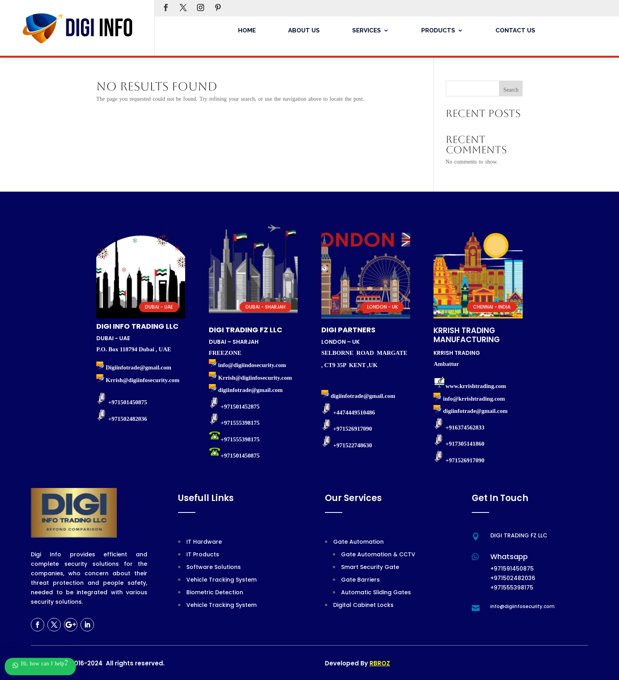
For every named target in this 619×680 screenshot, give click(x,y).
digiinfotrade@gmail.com (475, 411)
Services (366, 30)
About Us (304, 30)
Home (247, 30)
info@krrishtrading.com (474, 399)
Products (438, 30)
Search (510, 90)
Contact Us (515, 30)
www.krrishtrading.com (475, 386)
